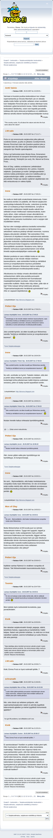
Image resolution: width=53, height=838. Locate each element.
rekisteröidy (41, 27)
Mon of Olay (11, 506)
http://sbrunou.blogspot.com (25, 300)
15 (31, 74)
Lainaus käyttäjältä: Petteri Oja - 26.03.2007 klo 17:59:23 (23, 361)
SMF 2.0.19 (17, 834)
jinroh (8, 398)
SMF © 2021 (26, 834)
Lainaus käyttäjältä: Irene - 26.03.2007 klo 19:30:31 (21, 515)
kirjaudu (32, 27)
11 (22, 74)
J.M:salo (9, 131)
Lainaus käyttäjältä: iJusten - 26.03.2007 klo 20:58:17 (21, 733)
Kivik (7, 619)
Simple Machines (36, 834)
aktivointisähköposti (25, 29)
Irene (7, 191)
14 (28, 74)
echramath (10, 679)
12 (24, 74)
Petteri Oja (10, 306)
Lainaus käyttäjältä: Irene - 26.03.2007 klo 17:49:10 (21, 314)
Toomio (9, 583)
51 (35, 74)
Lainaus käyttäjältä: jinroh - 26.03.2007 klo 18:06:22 (21, 444)
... (10, 74)
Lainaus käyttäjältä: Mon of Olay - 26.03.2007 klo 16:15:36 (23, 687)
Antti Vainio (11, 88)
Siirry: (47, 812)
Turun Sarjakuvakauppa (12, 346)
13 (26, 74)
